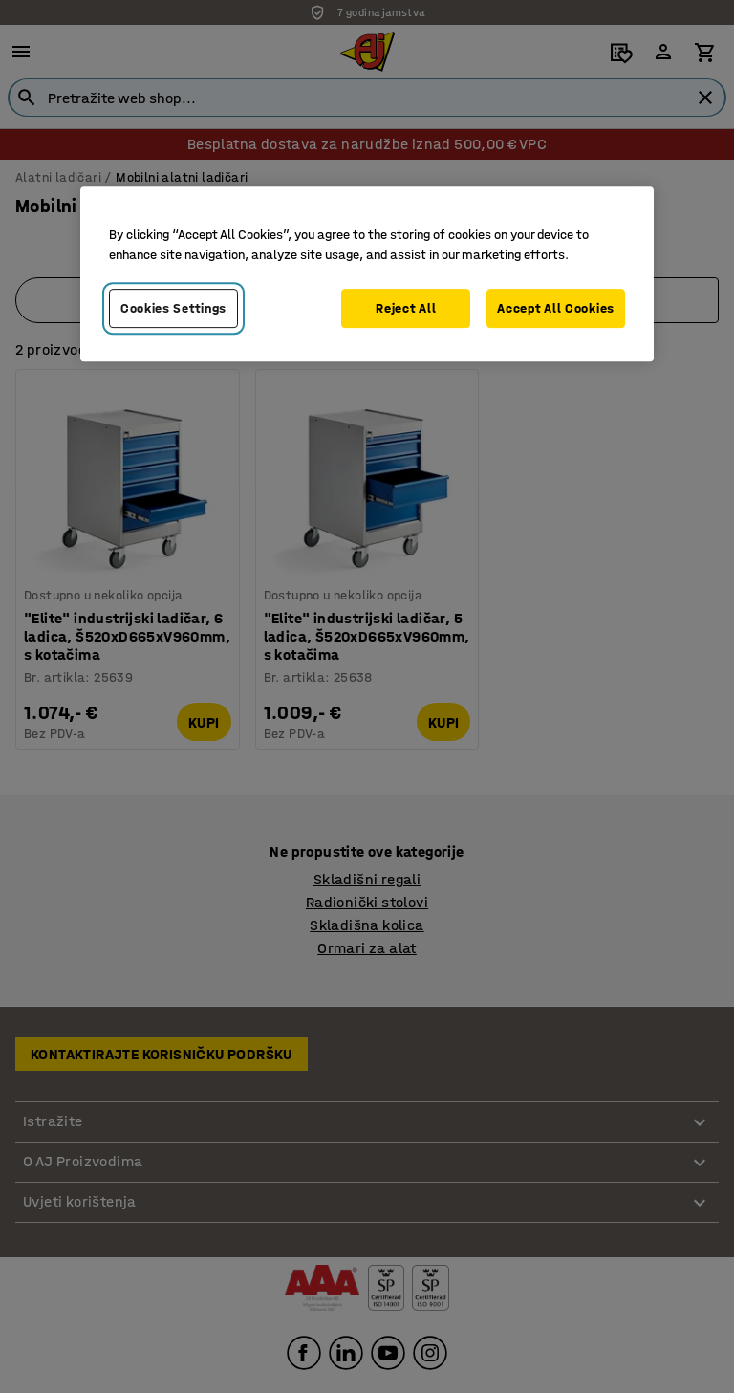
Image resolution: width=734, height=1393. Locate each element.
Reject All (406, 308)
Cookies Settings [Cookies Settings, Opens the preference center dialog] (173, 308)
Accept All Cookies (556, 308)
